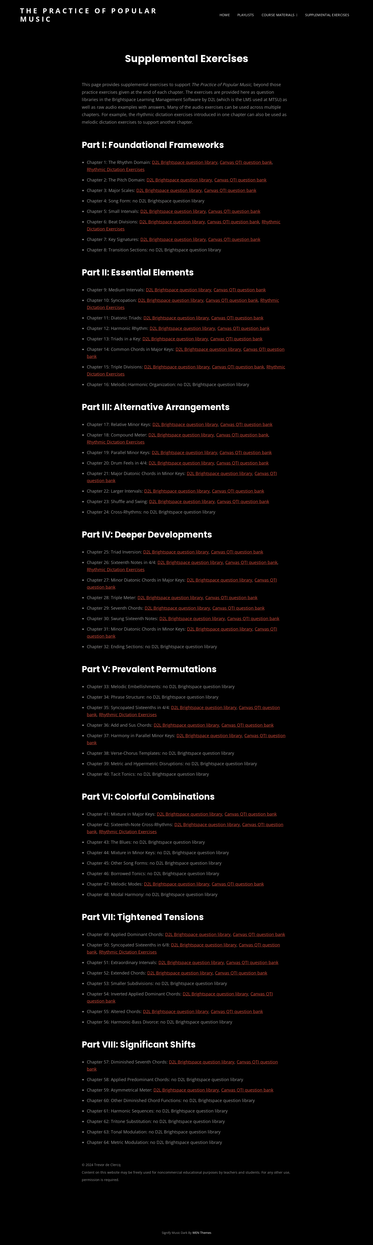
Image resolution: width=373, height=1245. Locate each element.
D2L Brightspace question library (184, 162)
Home (225, 15)
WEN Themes (201, 1232)
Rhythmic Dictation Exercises (116, 169)
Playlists (245, 15)
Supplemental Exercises (327, 15)
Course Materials (278, 15)
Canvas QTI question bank (246, 162)
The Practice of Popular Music (89, 15)
